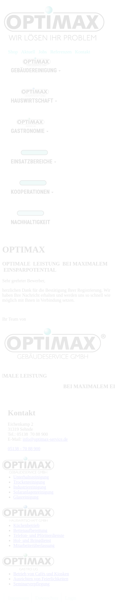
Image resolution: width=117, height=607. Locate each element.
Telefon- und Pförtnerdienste (38, 535)
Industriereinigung (29, 487)
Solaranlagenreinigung (33, 492)
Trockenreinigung (29, 482)
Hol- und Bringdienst (32, 540)
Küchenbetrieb (26, 525)
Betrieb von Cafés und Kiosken (41, 573)
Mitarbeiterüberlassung (33, 545)
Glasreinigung (26, 497)
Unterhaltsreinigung (31, 477)
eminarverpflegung (33, 583)
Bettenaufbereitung (30, 530)
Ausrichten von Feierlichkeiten (40, 578)
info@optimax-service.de (45, 439)
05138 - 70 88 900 (24, 448)
